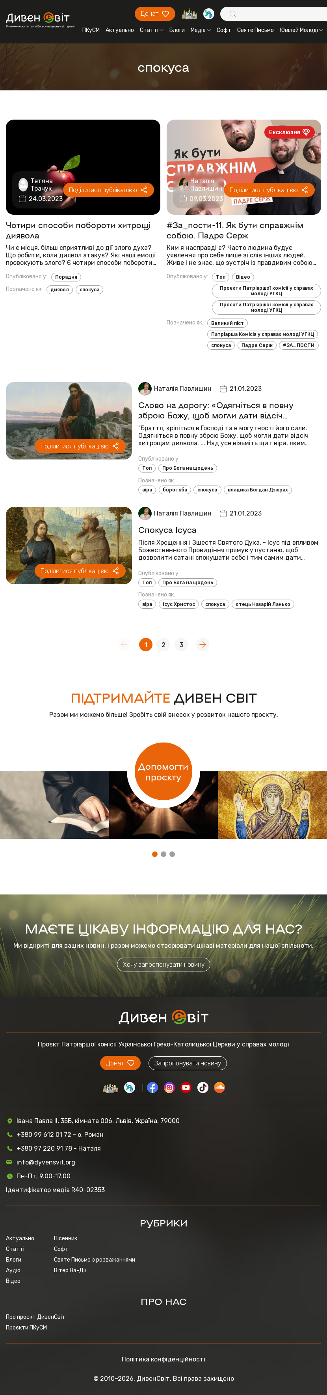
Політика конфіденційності (163, 1359)
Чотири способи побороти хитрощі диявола (78, 229)
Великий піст (227, 323)
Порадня (66, 277)
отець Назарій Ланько (263, 604)
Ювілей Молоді (301, 30)
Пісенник (65, 1238)
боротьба (175, 490)
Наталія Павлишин (206, 184)
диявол (59, 289)
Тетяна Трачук (41, 184)
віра (147, 490)
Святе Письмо (255, 30)
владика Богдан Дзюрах (258, 490)
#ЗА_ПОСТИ (298, 345)
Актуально (120, 30)
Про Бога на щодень (187, 468)
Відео (243, 277)
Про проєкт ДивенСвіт (35, 1317)
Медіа (201, 30)
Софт (224, 30)
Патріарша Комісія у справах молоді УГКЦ (262, 334)
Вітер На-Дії (70, 1270)
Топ (220, 277)
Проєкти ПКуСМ (26, 1327)
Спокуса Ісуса (167, 529)
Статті (152, 30)
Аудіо (13, 1270)
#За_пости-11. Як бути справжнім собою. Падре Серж (235, 229)
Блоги (177, 30)
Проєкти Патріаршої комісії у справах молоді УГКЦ (266, 290)
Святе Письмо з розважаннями (94, 1259)
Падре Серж (257, 345)
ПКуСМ (91, 30)
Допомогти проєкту (163, 771)
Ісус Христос (179, 604)
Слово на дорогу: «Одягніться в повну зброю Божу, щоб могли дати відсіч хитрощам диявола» (216, 409)
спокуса (89, 289)
